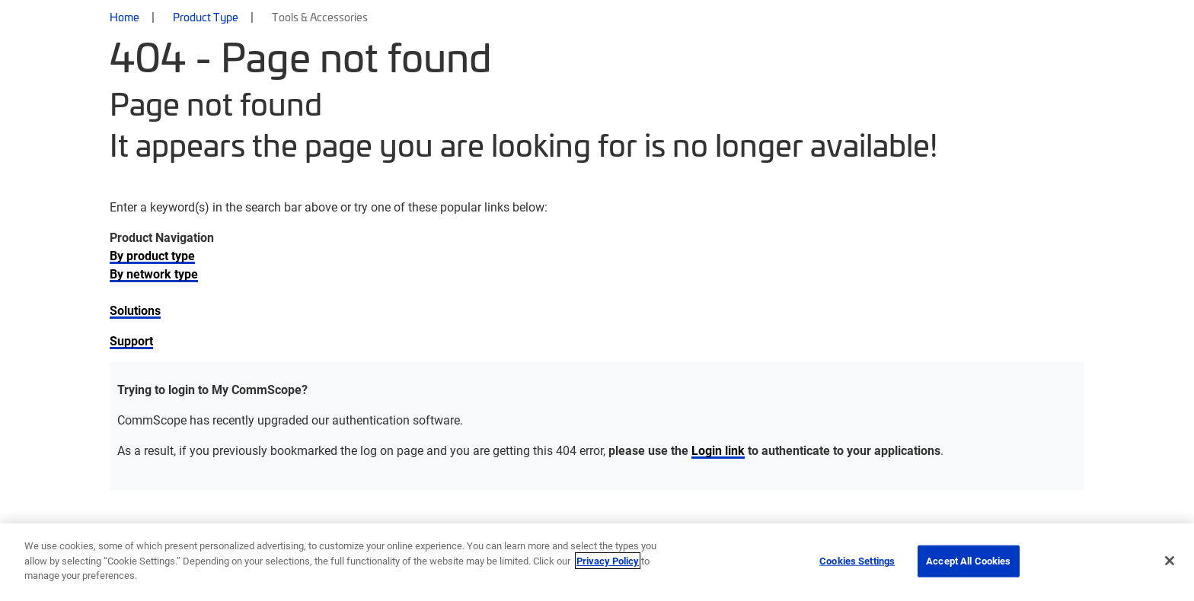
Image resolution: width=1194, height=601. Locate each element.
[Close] (1169, 560)
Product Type (205, 16)
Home (124, 16)
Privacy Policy (607, 561)
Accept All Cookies (968, 561)
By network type (154, 273)
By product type (152, 255)
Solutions (135, 310)
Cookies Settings (857, 561)
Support (131, 340)
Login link (718, 450)
